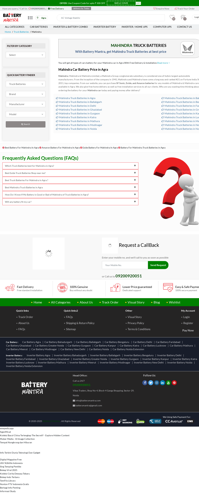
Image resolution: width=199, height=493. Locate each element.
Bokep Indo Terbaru (10, 477)
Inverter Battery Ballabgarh (105, 355)
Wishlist (174, 302)
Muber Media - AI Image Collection (17, 438)
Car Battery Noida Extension (129, 349)
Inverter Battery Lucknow (20, 362)
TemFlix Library (8, 480)
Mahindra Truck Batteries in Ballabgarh (79, 101)
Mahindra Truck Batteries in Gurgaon (78, 113)
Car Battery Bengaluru (117, 341)
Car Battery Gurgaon (80, 345)
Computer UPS (162, 26)
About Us (86, 302)
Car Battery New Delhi (73, 349)
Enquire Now (161, 8)
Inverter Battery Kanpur (156, 358)
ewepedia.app (7, 428)
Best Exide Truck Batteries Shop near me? (70, 173)
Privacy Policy (136, 323)
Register (188, 323)
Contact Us (184, 26)
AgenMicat (5, 431)
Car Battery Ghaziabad (19, 345)
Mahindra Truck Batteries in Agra (75, 97)
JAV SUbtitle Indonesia (11, 463)
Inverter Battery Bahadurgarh (71, 355)
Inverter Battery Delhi (169, 355)
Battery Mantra (51, 420)
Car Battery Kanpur (105, 345)
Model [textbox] (12, 114)
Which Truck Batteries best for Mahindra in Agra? (70, 165)
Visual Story (136, 302)
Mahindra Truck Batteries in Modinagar (79, 124)
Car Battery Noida (99, 349)
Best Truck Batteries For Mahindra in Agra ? (70, 180)
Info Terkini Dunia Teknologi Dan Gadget (20, 452)
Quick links (22, 310)
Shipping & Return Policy (80, 323)
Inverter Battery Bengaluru (139, 355)
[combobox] (25, 55)
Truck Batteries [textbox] (17, 83)
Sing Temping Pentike (10, 466)
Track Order (110, 302)
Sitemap (71, 329)
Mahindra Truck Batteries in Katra (76, 117)
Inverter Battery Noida (180, 362)
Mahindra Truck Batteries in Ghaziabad (79, 109)
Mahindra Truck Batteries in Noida (76, 128)
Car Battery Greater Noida (50, 345)
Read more (163, 62)
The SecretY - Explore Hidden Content (50, 435)
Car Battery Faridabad (168, 341)
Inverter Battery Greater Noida (90, 358)
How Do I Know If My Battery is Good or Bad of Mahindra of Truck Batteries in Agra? (70, 194)
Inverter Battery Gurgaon (125, 358)
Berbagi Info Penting (10, 487)
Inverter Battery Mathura (52, 362)
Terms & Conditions (139, 329)
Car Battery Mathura (182, 345)
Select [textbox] (12, 54)
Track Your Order (185, 8)
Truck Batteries (21, 31)
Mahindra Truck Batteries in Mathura (78, 121)
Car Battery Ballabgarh (89, 341)
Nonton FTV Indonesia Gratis (14, 484)
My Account (188, 310)
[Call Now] (38, 8)
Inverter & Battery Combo (70, 26)
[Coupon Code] (121, 3)
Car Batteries (39, 26)
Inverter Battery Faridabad (21, 358)
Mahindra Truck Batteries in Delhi (76, 105)
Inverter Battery (104, 26)
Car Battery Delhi (143, 341)
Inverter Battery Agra (39, 355)
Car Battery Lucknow (155, 345)
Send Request (158, 264)
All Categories (14, 26)
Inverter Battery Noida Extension (25, 365)
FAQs (21, 329)
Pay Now (188, 330)
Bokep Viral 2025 (8, 470)
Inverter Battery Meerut (83, 362)
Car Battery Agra (32, 341)
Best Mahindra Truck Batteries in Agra (70, 187)
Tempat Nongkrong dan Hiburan (16, 442)
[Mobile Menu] (30, 19)
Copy (138, 3)
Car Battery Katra (130, 345)
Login (186, 317)
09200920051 (81, 385)
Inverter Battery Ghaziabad (54, 358)
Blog (157, 302)
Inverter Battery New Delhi (149, 362)
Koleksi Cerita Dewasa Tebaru (15, 473)
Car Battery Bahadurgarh (58, 341)
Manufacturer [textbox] (16, 104)
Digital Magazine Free (11, 459)
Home (8, 31)
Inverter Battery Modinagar (115, 362)
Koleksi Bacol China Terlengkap (15, 435)
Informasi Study (8, 491)
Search (25, 124)
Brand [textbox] (12, 93)
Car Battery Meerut (17, 349)
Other (128, 310)
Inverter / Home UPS (134, 26)
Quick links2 (71, 310)
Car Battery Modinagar (44, 349)
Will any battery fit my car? (70, 201)
